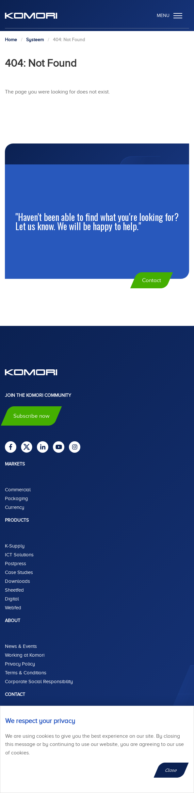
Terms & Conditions (25, 672)
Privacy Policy (20, 663)
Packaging (16, 498)
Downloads (17, 581)
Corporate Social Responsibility (39, 681)
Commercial (18, 489)
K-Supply (14, 545)
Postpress (15, 563)
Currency (14, 507)
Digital (12, 598)
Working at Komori (24, 655)
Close (171, 770)
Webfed (13, 607)
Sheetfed (14, 590)
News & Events (21, 646)
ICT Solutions (19, 554)
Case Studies (19, 572)
